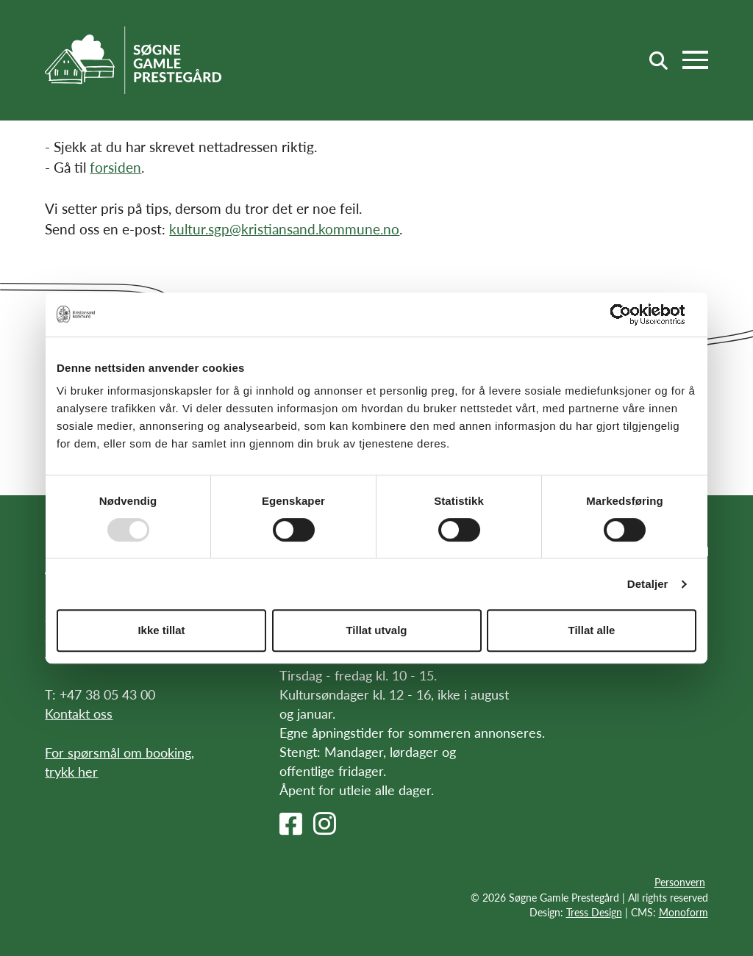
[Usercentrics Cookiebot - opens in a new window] (632, 314)
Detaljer (647, 584)
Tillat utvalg (376, 630)
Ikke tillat (161, 630)
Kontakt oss (79, 713)
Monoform (683, 912)
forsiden (115, 167)
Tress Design (594, 912)
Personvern (679, 881)
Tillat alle (591, 630)
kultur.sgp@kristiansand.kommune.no (284, 229)
